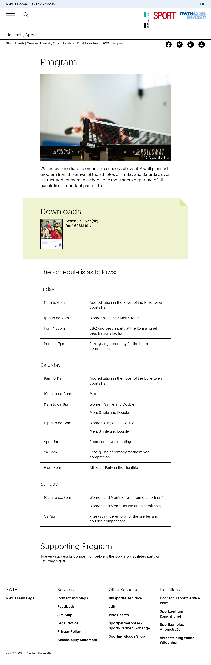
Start (9, 43)
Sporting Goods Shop (127, 636)
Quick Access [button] (43, 4)
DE (202, 4)
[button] (10, 15)
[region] (105, 327)
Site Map (64, 615)
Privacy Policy (69, 632)
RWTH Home (16, 4)
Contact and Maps (72, 598)
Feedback (65, 606)
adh (112, 606)
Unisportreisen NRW (126, 598)
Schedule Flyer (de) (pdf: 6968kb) (82, 223)
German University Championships (51, 43)
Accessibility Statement (77, 640)
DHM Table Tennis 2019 (93, 43)
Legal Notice (68, 623)
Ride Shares (119, 615)
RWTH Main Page (20, 598)
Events (19, 43)
